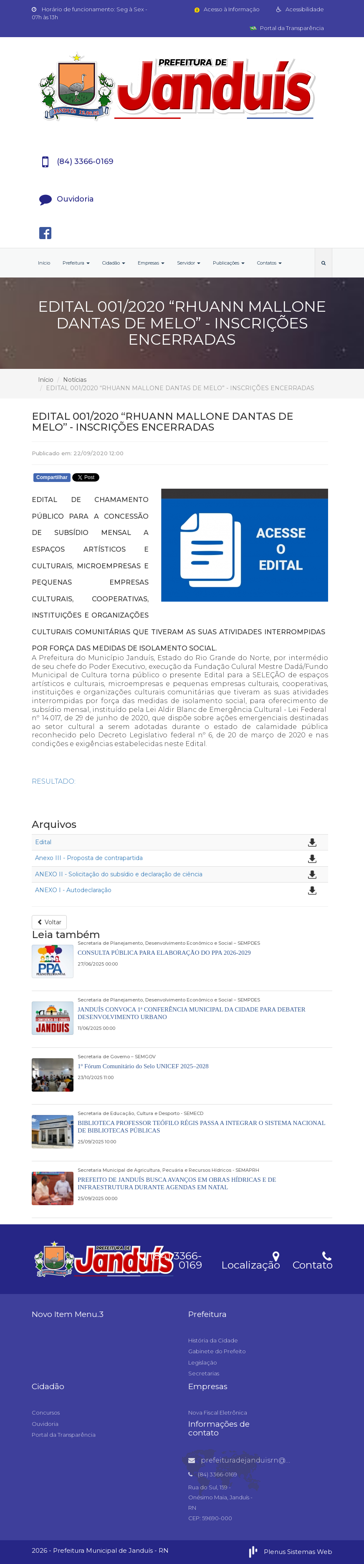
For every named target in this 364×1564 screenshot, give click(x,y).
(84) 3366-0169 (169, 1259)
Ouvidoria (45, 1423)
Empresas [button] (151, 263)
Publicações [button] (229, 263)
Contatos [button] (269, 263)
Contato (312, 1260)
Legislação (202, 1362)
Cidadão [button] (113, 263)
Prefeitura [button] (76, 263)
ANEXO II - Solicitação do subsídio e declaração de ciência (118, 874)
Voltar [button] (49, 922)
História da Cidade (213, 1340)
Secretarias (203, 1373)
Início (44, 263)
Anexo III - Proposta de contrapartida (89, 858)
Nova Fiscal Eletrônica (217, 1412)
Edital (43, 842)
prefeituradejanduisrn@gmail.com (255, 1460)
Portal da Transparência (287, 28)
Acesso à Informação (226, 9)
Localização (250, 1260)
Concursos (46, 1412)
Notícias (74, 379)
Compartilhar (52, 477)
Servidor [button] (188, 263)
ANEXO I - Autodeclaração (73, 890)
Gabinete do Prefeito (217, 1351)
